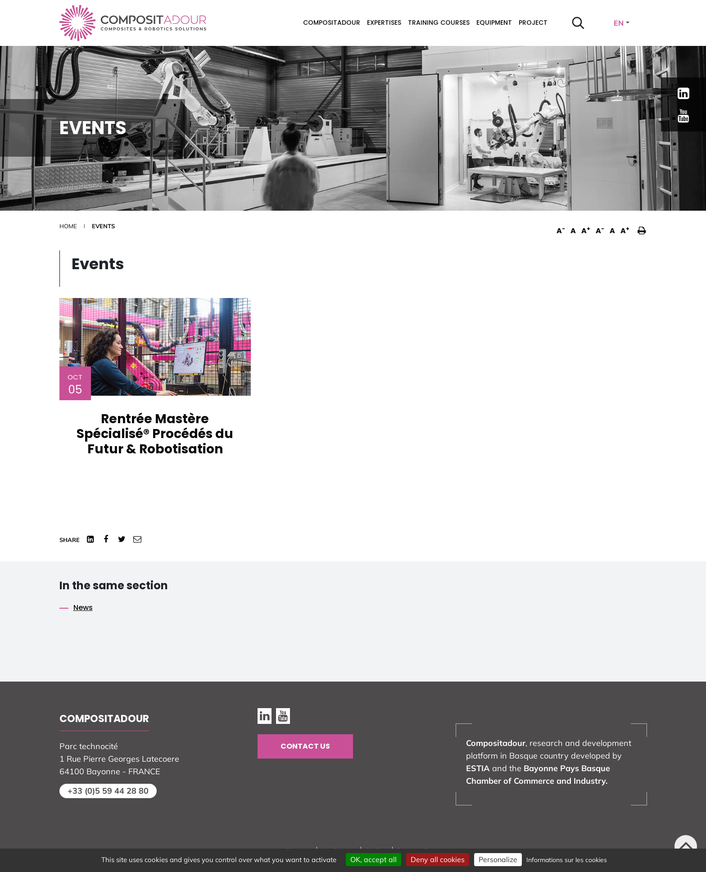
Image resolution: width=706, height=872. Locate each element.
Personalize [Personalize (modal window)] (498, 859)
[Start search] (578, 23)
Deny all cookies (438, 859)
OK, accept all (373, 859)
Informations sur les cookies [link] (566, 860)
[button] (639, 226)
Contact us (305, 746)
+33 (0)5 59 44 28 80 (108, 791)
